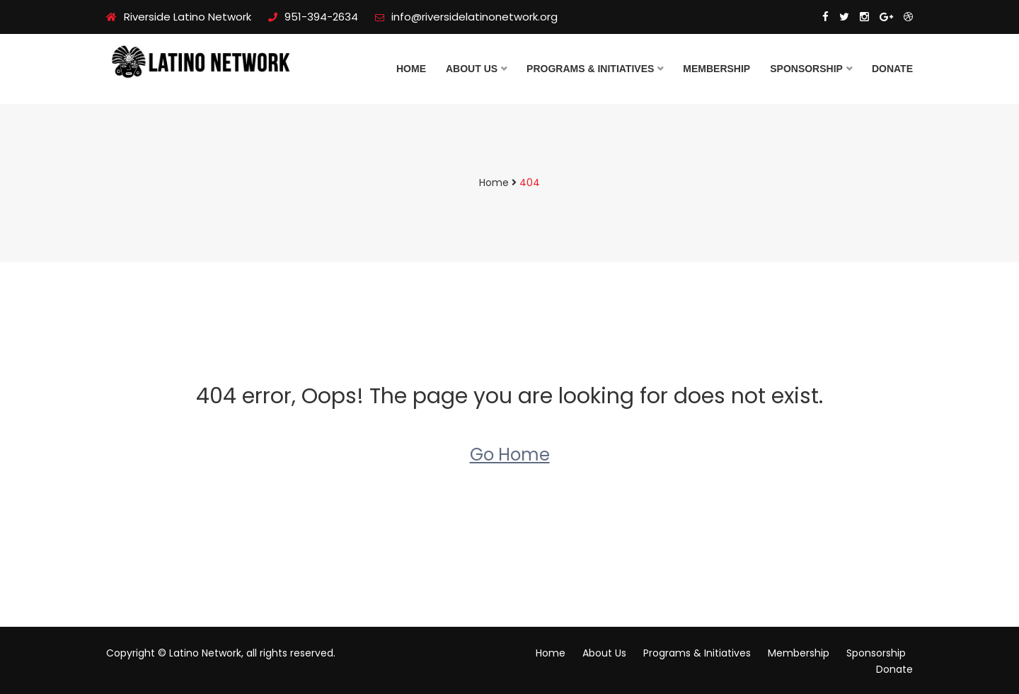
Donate (892, 68)
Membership (716, 68)
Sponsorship (806, 68)
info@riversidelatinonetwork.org (466, 16)
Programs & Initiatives (590, 68)
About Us (471, 68)
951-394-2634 (313, 16)
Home (411, 68)
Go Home (510, 454)
